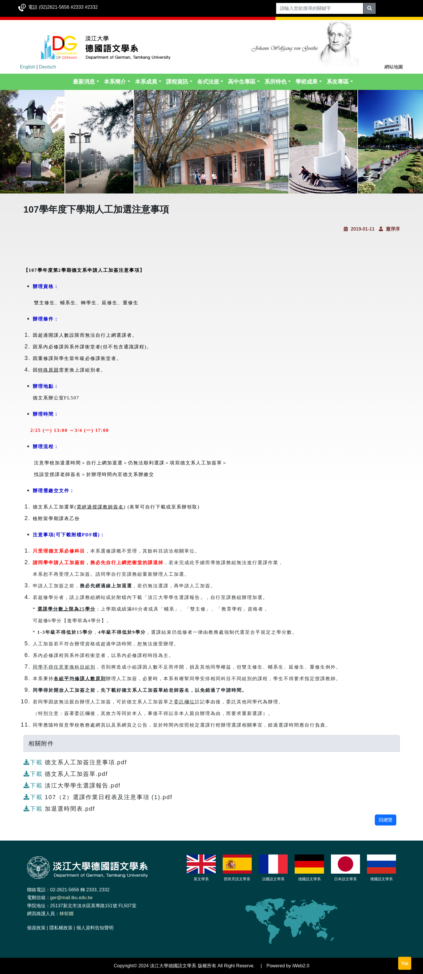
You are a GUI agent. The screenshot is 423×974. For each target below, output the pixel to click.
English (27, 66)
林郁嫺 (66, 913)
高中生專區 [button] (241, 82)
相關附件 (41, 743)
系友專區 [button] (338, 82)
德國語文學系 (309, 879)
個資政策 (36, 927)
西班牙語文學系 (237, 879)
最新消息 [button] (84, 82)
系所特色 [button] (275, 82)
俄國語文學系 (381, 879)
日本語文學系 (345, 879)
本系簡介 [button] (115, 82)
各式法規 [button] (208, 82)
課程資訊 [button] (177, 82)
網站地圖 (394, 66)
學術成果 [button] (307, 82)
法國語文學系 (273, 879)
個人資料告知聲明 (95, 927)
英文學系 (201, 879)
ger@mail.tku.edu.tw (71, 897)
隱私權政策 (61, 927)
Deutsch (47, 66)
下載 (34, 762)
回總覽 (386, 819)
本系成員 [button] (146, 82)
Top (404, 963)
